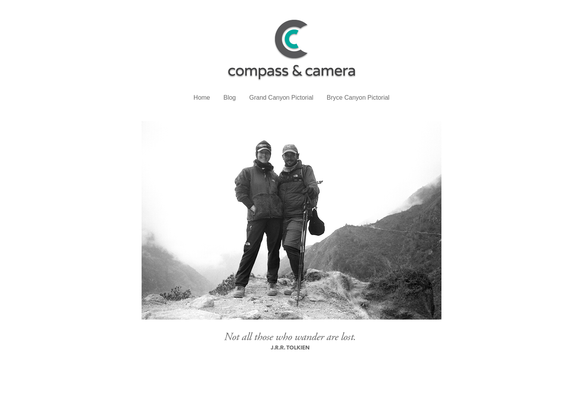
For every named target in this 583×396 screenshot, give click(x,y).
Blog (229, 97)
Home (202, 97)
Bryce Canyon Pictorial (358, 97)
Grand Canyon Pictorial (281, 97)
